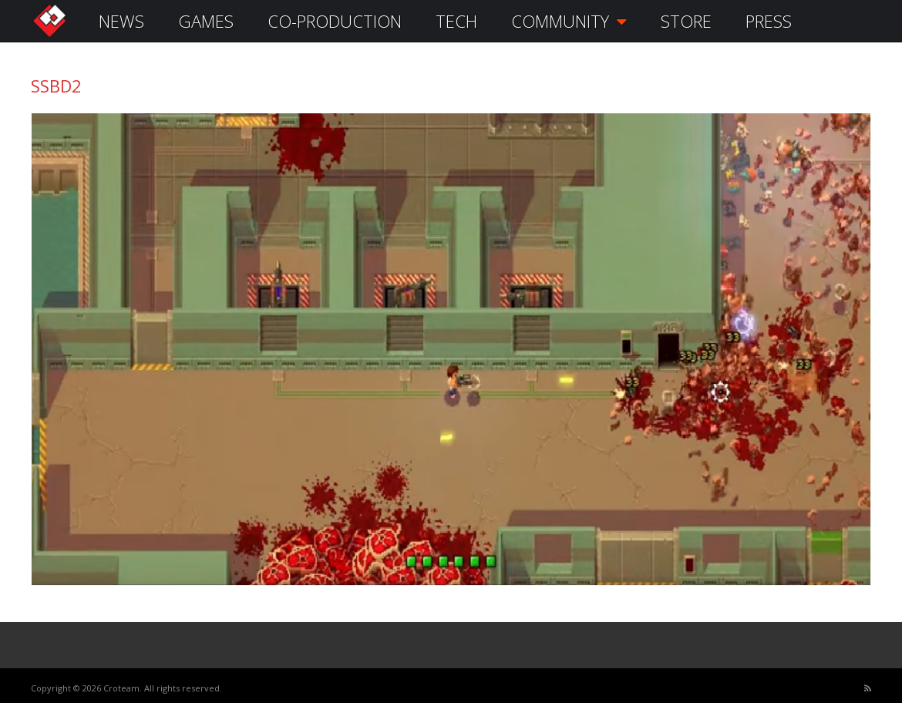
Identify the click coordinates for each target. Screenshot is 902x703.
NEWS (121, 20)
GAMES (206, 20)
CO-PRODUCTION (335, 20)
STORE (686, 20)
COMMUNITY (569, 20)
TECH (456, 20)
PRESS (768, 20)
